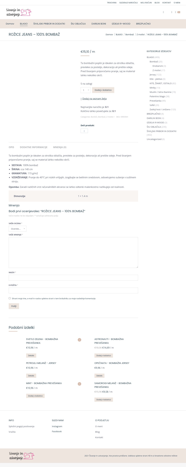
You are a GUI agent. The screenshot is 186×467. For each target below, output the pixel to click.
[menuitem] (112, 2)
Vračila (12, 431)
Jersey (153, 74)
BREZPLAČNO (154, 113)
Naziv (12, 272)
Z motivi (109, 116)
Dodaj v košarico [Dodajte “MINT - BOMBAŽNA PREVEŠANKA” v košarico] (35, 396)
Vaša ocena (15, 223)
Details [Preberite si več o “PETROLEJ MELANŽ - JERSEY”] (31, 375)
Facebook (57, 431)
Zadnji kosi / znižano (160, 109)
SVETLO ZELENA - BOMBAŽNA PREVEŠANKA (42, 341)
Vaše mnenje (16, 234)
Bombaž (101, 116)
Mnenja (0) (59, 147)
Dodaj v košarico (103, 90)
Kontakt (99, 437)
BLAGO (94, 116)
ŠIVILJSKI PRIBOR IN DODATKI (161, 131)
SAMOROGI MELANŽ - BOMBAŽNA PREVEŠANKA (112, 385)
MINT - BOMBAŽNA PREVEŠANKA (44, 383)
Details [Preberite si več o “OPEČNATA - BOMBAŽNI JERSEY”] (99, 375)
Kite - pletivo (156, 78)
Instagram (57, 426)
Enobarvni (158, 65)
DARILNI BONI (154, 118)
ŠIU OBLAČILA (154, 126)
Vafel (152, 105)
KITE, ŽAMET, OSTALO (161, 83)
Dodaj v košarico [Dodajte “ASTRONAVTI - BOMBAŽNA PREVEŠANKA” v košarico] (103, 355)
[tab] (11, 145)
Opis (11, 147)
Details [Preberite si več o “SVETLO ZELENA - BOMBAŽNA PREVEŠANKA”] (31, 355)
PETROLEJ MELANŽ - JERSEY (41, 363)
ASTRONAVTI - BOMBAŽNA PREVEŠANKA (109, 341)
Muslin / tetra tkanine (160, 91)
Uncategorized (154, 139)
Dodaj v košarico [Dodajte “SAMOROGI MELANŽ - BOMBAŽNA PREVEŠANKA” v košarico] (103, 399)
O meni (99, 426)
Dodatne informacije (33, 147)
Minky (153, 87)
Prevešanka (155, 100)
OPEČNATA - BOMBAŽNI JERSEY (111, 363)
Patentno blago (157, 96)
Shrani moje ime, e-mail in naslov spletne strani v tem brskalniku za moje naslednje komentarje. (54, 298)
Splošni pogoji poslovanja (21, 426)
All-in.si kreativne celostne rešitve (162, 455)
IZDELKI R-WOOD (155, 122)
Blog (97, 431)
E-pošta (13, 285)
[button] (94, 99)
